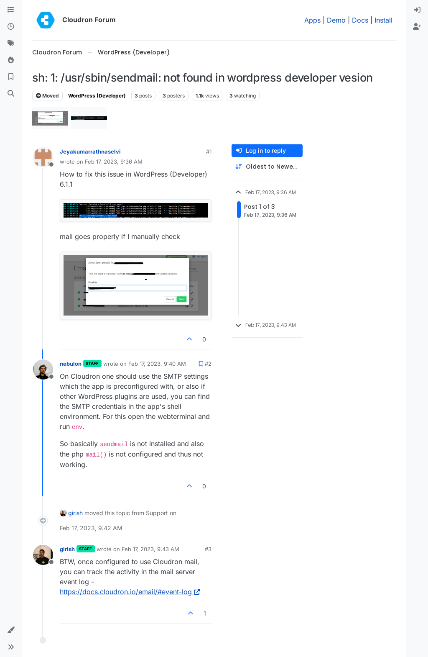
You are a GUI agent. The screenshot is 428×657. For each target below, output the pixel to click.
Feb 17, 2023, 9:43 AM (150, 549)
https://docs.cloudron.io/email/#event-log (130, 592)
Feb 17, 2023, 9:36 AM (114, 161)
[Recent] (10, 26)
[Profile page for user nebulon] (43, 369)
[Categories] (10, 10)
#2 (208, 363)
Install (383, 20)
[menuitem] (417, 10)
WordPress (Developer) (97, 95)
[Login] (417, 10)
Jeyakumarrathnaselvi (90, 151)
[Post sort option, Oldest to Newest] (267, 166)
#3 (208, 549)
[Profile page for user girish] (43, 555)
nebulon (71, 363)
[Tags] (10, 43)
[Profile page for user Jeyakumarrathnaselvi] (43, 157)
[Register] (417, 26)
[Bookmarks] (10, 77)
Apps (312, 20)
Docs (360, 20)
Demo (336, 20)
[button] (10, 630)
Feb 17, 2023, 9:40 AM (157, 363)
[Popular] (10, 60)
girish (75, 512)
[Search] (10, 93)
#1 (208, 151)
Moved (47, 95)
